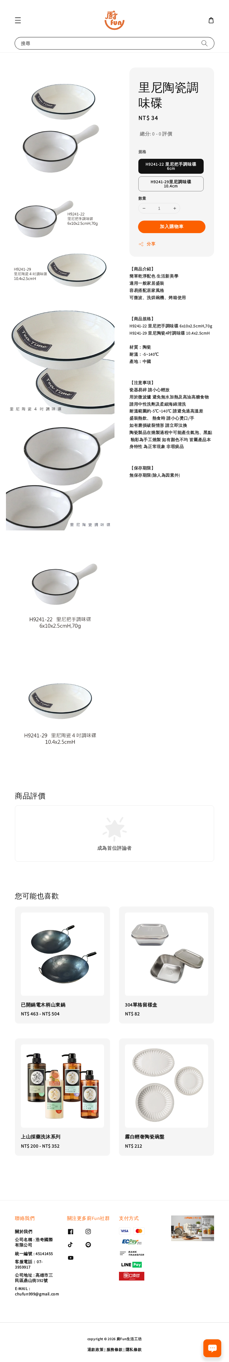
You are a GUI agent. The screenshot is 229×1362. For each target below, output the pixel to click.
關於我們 (23, 1231)
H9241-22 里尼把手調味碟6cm (171, 166)
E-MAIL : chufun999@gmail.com (37, 1291)
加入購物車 (172, 226)
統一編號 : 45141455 (34, 1253)
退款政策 (95, 1349)
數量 (142, 198)
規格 (142, 151)
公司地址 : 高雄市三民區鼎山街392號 (34, 1277)
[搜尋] (204, 43)
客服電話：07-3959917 (29, 1264)
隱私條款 (134, 1349)
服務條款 (114, 1349)
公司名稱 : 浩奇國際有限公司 (34, 1242)
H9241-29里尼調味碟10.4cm (171, 184)
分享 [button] (146, 244)
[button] (17, 20)
